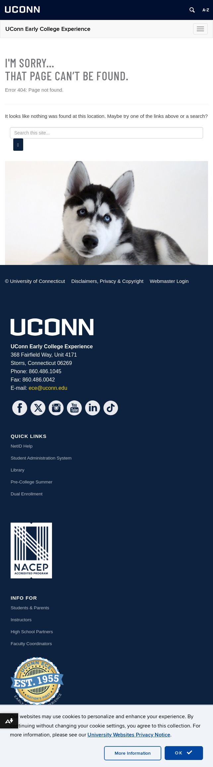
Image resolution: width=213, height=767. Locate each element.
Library (17, 470)
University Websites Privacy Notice (128, 734)
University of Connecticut (37, 281)
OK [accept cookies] (184, 753)
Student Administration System (41, 458)
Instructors (21, 619)
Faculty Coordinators (31, 643)
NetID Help (21, 446)
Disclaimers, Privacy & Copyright (107, 281)
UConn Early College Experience (47, 29)
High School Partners (32, 631)
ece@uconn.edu (47, 388)
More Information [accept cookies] (133, 753)
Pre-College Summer (31, 481)
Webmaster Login (169, 281)
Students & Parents (30, 607)
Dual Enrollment (26, 493)
